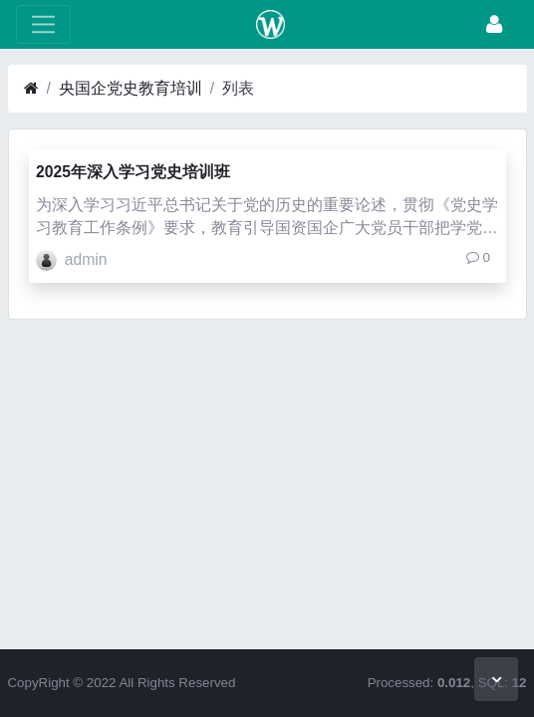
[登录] (494, 24)
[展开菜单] (43, 24)
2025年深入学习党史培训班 (133, 171)
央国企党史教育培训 (130, 88)
